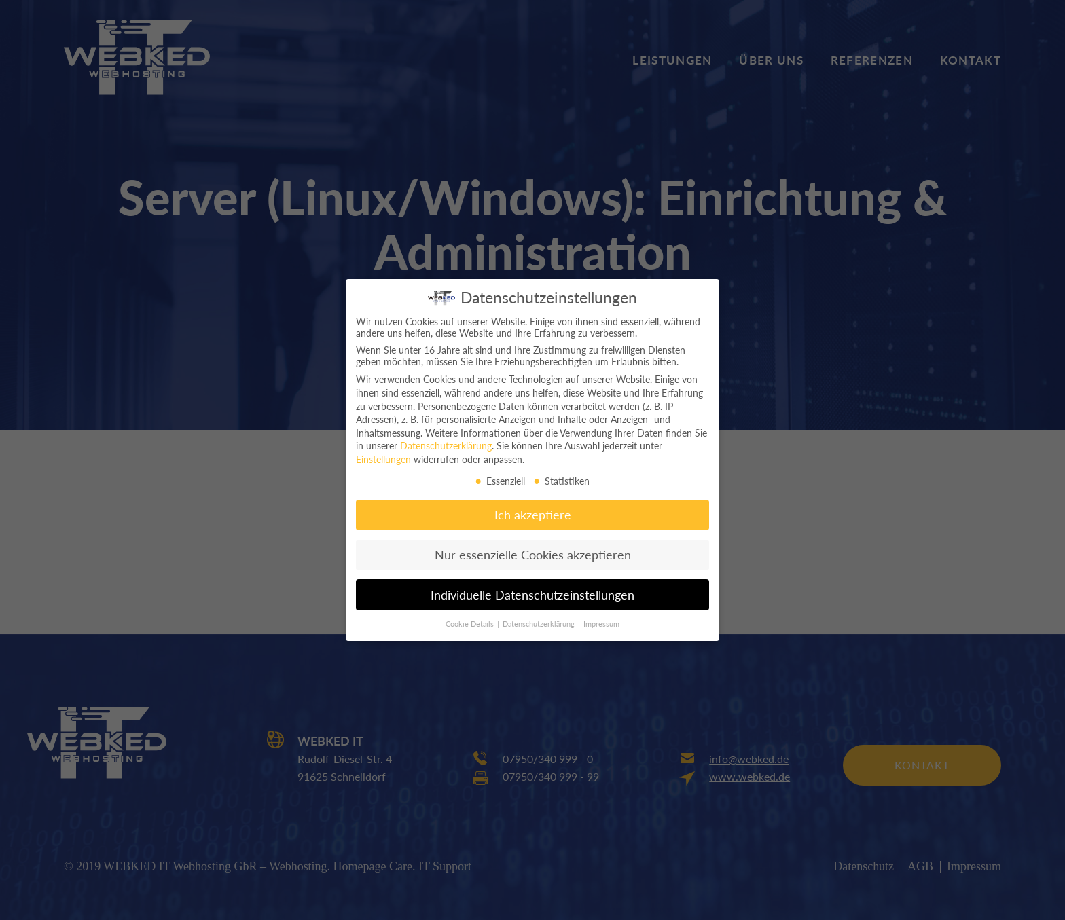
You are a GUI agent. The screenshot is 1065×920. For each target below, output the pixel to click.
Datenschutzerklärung (446, 437)
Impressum (601, 615)
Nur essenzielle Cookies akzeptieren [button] (533, 546)
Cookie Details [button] (471, 615)
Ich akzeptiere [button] (532, 506)
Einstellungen (383, 450)
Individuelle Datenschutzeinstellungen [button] (532, 586)
